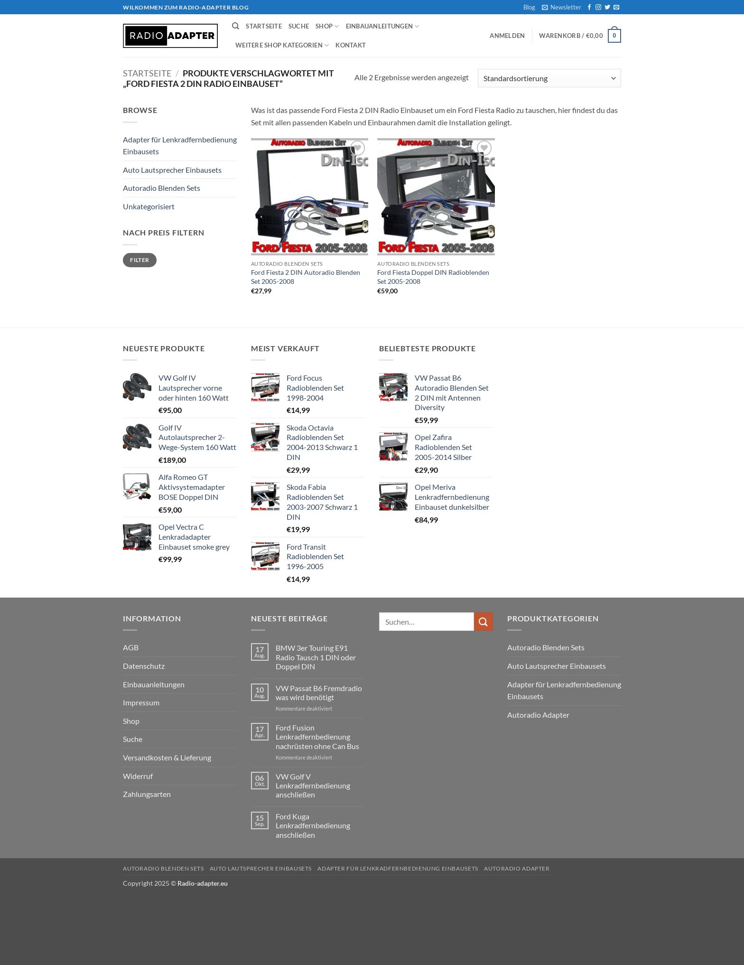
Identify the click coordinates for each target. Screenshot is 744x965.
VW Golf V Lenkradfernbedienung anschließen (313, 785)
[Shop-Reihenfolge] (549, 78)
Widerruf (138, 775)
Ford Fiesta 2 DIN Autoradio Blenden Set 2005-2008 (305, 276)
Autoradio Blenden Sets (161, 187)
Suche (298, 26)
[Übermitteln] (483, 621)
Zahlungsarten (147, 793)
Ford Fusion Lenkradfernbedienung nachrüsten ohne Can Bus (317, 736)
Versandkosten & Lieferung (167, 757)
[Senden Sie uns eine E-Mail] (616, 7)
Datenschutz (144, 665)
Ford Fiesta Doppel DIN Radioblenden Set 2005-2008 (433, 276)
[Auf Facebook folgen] (589, 7)
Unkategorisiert (149, 206)
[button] (561, 7)
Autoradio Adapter (538, 714)
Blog (529, 7)
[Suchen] (235, 26)
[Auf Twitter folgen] (607, 7)
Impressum (141, 702)
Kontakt (350, 45)
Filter (139, 259)
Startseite (264, 26)
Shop (327, 26)
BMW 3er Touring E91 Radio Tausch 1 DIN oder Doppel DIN (316, 656)
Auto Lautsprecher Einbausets (172, 169)
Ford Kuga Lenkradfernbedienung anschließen (313, 825)
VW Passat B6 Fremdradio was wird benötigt (319, 693)
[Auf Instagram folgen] (598, 7)
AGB (131, 647)
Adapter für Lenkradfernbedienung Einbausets (180, 145)
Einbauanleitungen (382, 26)
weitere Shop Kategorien (282, 45)
